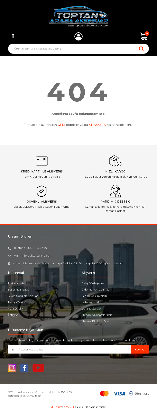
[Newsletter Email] (69, 349)
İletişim (13, 315)
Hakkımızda (16, 283)
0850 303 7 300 (36, 247)
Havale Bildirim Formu (97, 321)
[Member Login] (78, 36)
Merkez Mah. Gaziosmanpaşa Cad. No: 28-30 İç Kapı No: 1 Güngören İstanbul (73, 263)
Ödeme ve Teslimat (95, 289)
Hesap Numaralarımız (97, 315)
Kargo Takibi (17, 302)
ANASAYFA (97, 125)
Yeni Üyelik (15, 308)
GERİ (61, 125)
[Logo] (78, 16)
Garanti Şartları (92, 308)
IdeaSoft (56, 407)
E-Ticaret (69, 407)
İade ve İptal (90, 302)
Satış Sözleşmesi (93, 283)
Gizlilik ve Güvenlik (94, 296)
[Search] (78, 49)
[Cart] (144, 36)
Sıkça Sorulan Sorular (23, 296)
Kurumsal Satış (18, 289)
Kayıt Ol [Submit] (140, 349)
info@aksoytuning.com (37, 255)
